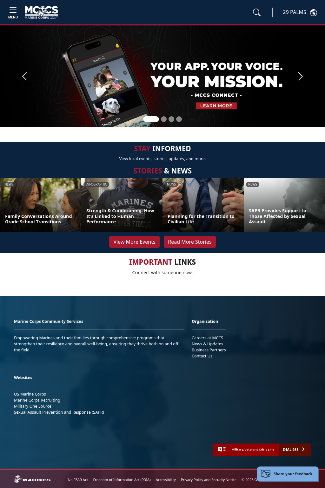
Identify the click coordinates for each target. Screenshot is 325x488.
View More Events (134, 241)
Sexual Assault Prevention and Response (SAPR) (59, 412)
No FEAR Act (78, 479)
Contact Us (202, 356)
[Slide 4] (179, 119)
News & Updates (207, 344)
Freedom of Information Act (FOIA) (121, 479)
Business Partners (209, 350)
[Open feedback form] (288, 474)
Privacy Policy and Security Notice (208, 479)
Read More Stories (189, 241)
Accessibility (166, 479)
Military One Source (32, 406)
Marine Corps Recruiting (37, 400)
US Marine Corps (30, 394)
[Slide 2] (164, 119)
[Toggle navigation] (13, 12)
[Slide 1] (151, 119)
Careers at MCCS (207, 338)
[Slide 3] (171, 119)
